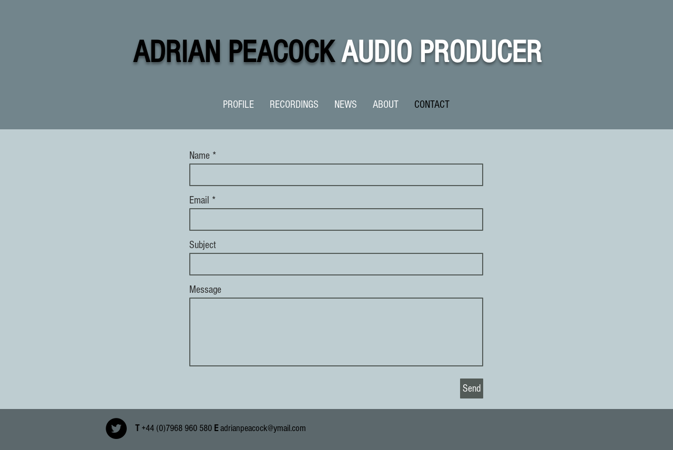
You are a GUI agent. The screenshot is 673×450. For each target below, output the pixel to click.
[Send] (471, 388)
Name (199, 155)
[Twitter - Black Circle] (116, 428)
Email (199, 200)
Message (205, 289)
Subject (202, 245)
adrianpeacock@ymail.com (263, 428)
